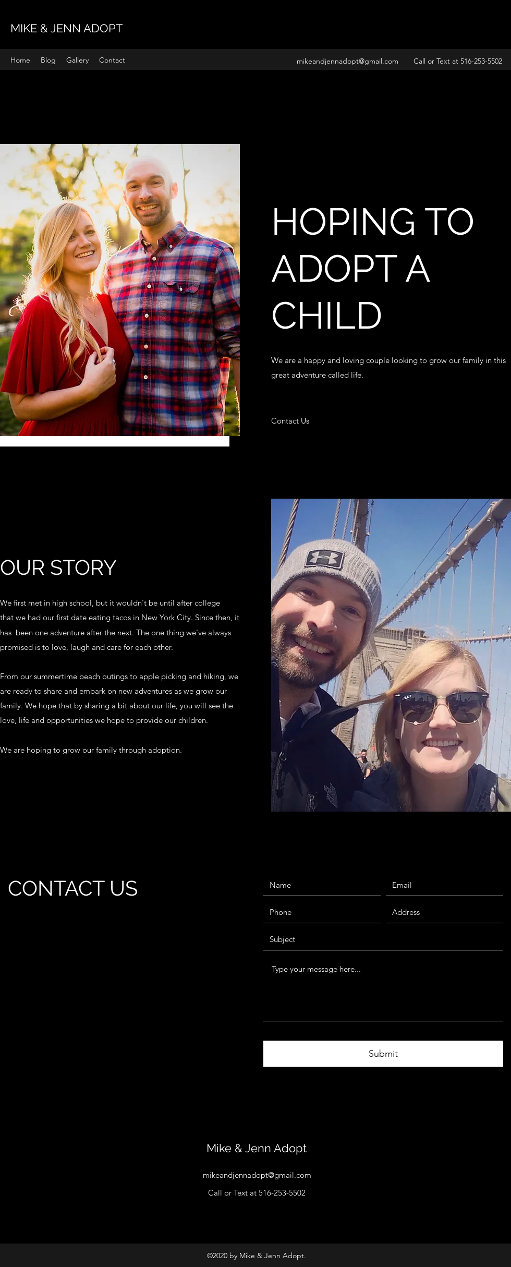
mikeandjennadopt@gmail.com (347, 61)
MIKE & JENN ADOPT (66, 28)
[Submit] (383, 1054)
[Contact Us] (290, 421)
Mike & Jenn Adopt (256, 1148)
